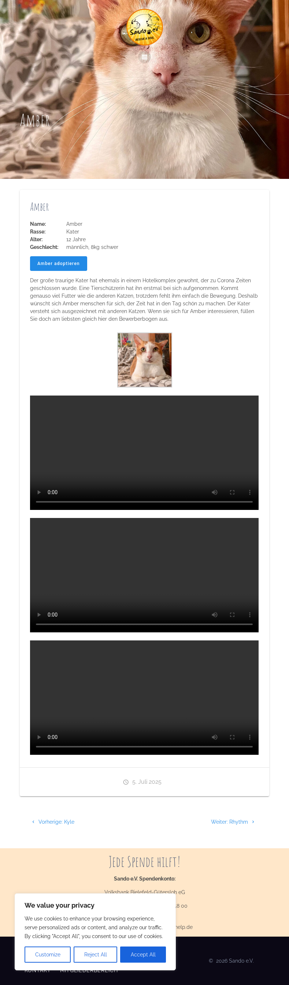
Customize (47, 955)
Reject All (95, 955)
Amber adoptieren (58, 263)
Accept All (143, 955)
